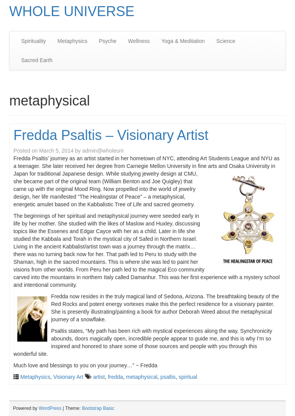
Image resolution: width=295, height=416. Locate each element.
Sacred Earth (37, 60)
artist (99, 377)
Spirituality (33, 41)
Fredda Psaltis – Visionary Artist (111, 135)
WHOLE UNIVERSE (71, 11)
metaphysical (141, 377)
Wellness (139, 41)
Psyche (107, 41)
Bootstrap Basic (98, 408)
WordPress (50, 408)
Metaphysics (73, 41)
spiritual (188, 377)
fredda (115, 377)
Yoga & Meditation (183, 41)
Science (225, 41)
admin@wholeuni (103, 151)
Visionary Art (68, 377)
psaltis (168, 377)
